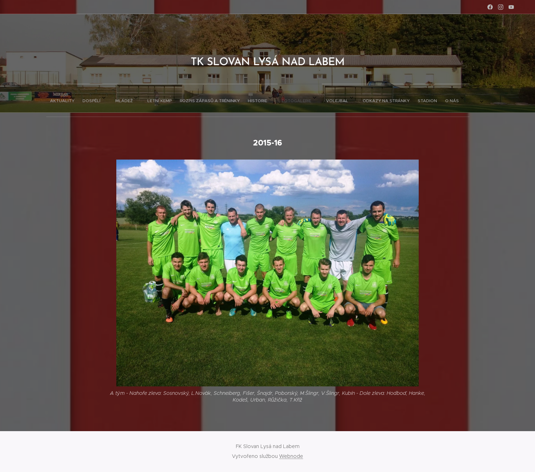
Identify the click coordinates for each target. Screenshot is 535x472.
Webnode (291, 456)
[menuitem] (176, 98)
